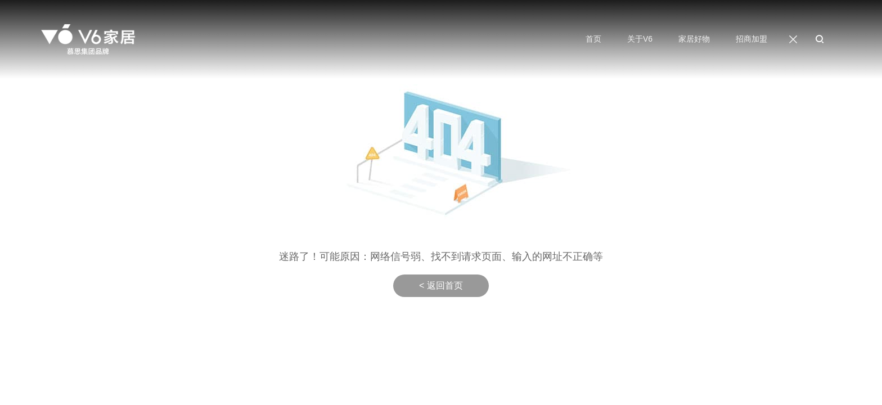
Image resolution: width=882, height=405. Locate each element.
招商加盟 (751, 38)
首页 (593, 38)
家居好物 (694, 38)
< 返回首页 (441, 285)
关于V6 (639, 38)
